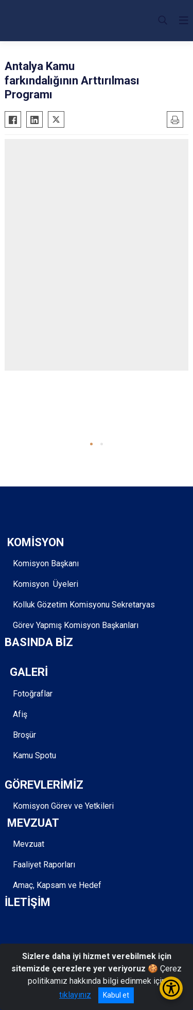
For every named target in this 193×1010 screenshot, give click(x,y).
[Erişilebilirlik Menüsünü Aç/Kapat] (171, 988)
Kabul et (116, 995)
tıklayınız (75, 995)
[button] (91, 444)
